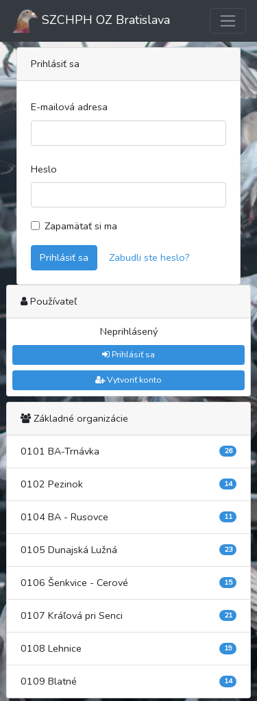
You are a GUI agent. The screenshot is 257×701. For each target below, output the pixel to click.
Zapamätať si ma (81, 226)
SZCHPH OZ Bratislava (90, 21)
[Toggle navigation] (228, 21)
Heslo (44, 169)
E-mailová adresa (69, 107)
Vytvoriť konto (128, 379)
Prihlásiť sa (64, 257)
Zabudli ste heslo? (149, 257)
